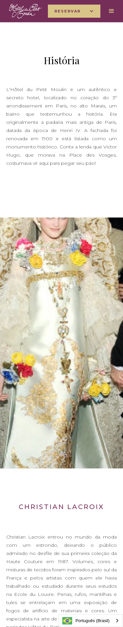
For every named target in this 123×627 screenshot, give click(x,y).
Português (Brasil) (86, 621)
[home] (24, 11)
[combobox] (91, 620)
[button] (74, 11)
